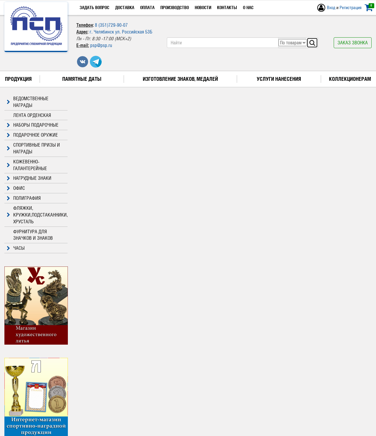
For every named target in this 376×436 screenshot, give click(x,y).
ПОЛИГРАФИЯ (22, 198)
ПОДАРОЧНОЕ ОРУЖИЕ (31, 135)
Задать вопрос (94, 7)
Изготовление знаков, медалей (180, 79)
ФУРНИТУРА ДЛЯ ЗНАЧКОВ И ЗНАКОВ (33, 235)
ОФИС (14, 188)
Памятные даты (81, 79)
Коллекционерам (350, 79)
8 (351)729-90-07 (111, 25)
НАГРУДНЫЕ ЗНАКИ (27, 178)
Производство (174, 7)
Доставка (124, 7)
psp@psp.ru (101, 45)
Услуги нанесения (279, 79)
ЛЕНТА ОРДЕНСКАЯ (32, 115)
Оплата (147, 7)
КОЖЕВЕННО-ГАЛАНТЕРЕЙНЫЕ (25, 165)
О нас (248, 7)
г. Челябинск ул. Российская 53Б (121, 32)
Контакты (227, 7)
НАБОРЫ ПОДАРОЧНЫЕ (31, 125)
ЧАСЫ (14, 248)
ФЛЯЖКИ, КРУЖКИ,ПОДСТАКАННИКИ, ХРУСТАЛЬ (36, 215)
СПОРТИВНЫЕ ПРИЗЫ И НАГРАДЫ (32, 148)
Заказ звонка (353, 43)
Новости (203, 7)
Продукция (18, 79)
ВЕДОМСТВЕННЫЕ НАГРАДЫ (26, 102)
